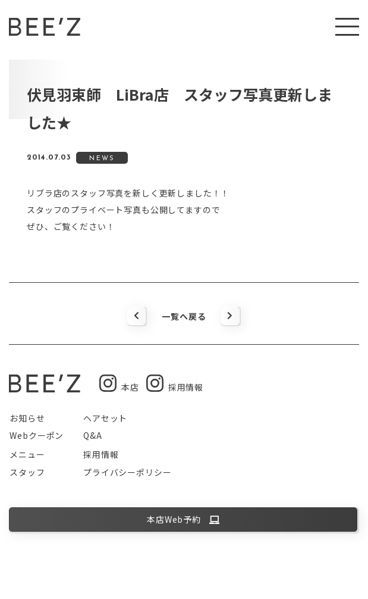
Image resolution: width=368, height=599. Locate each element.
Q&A (92, 435)
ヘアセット (105, 418)
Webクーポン (37, 435)
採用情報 (100, 454)
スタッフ (27, 472)
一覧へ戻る (184, 316)
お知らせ (27, 418)
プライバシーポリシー (127, 472)
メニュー (27, 454)
